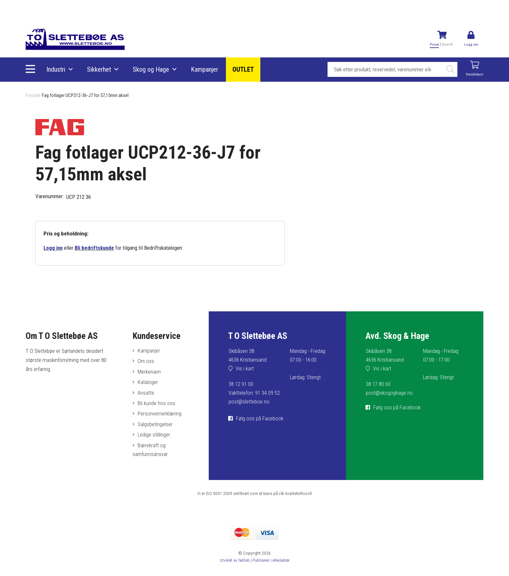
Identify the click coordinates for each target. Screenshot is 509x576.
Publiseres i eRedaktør (271, 562)
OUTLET (243, 70)
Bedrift (447, 44)
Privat (434, 44)
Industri (56, 70)
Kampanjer (204, 70)
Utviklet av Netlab (233, 562)
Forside (33, 95)
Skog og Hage (151, 70)
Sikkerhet (99, 70)
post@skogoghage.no (389, 393)
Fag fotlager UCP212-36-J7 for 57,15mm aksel (88, 95)
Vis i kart (245, 369)
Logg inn (53, 248)
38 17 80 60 (378, 384)
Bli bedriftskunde (95, 248)
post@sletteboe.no (249, 402)
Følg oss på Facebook (260, 418)
